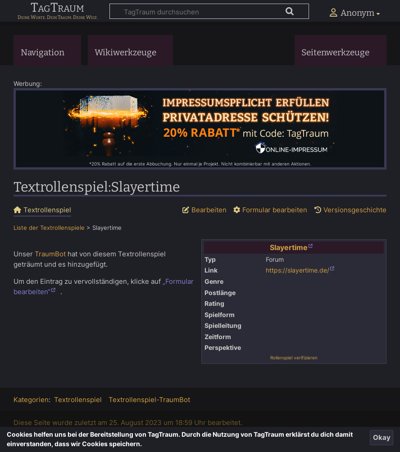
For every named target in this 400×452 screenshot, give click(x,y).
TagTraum (57, 8)
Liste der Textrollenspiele (49, 227)
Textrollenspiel (78, 399)
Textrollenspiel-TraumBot (149, 399)
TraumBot (50, 254)
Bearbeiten (209, 210)
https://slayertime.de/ (297, 270)
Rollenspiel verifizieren (294, 357)
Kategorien (31, 399)
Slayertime (289, 247)
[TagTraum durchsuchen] (209, 11)
